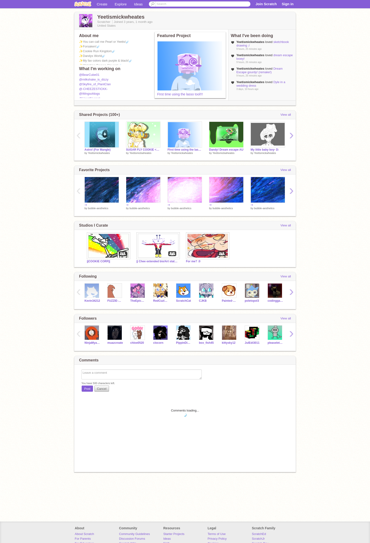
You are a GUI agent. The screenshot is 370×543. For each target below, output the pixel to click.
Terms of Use (217, 534)
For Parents (83, 538)
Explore (121, 4)
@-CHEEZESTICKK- (93, 89)
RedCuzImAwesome (161, 300)
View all (285, 114)
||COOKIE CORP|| (98, 261)
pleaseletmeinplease (275, 342)
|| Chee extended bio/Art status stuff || (157, 261)
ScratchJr (258, 538)
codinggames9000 (275, 300)
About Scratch (84, 534)
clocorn (158, 342)
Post (87, 388)
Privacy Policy (217, 538)
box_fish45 (206, 342)
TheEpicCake (138, 300)
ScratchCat (183, 300)
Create (102, 4)
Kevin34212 (92, 300)
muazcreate (115, 342)
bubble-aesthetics (98, 208)
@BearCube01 (89, 74)
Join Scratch (266, 4)
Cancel (101, 388)
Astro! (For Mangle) (97, 149)
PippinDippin (184, 342)
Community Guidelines (134, 534)
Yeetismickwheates (99, 153)
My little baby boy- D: (265, 149)
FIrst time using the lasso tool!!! (180, 94)
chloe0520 (137, 342)
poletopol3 (252, 300)
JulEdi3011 (252, 342)
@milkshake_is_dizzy (93, 79)
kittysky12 (228, 342)
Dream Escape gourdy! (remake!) (259, 70)
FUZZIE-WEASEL (115, 300)
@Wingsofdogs (89, 93)
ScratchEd (259, 534)
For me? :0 (193, 261)
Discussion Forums (132, 538)
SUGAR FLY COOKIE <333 (143, 149)
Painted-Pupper (230, 300)
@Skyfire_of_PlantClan (95, 84)
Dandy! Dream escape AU (226, 149)
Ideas (138, 4)
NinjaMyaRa (92, 342)
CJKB (203, 300)
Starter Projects (174, 534)
